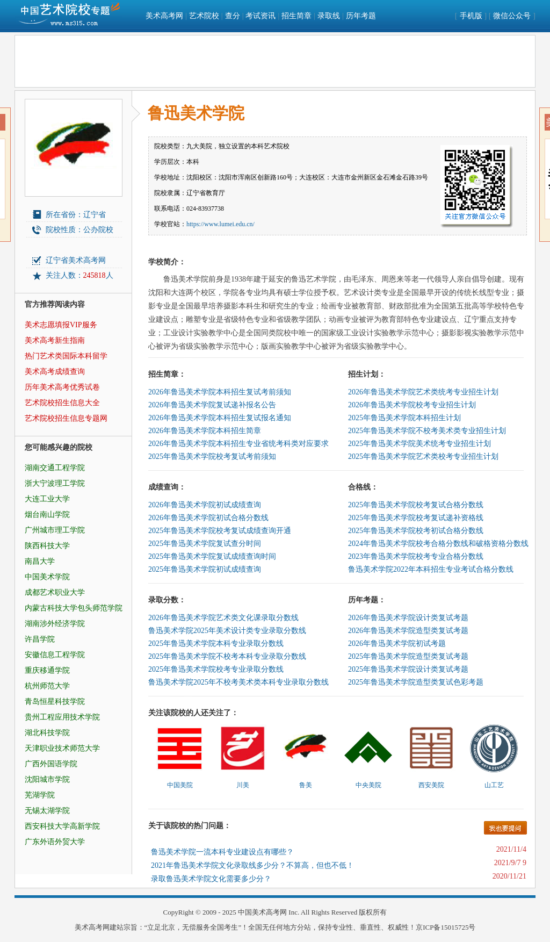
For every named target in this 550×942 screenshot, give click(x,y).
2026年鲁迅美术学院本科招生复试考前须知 (219, 392)
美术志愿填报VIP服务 (61, 325)
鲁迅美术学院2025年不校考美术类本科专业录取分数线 (238, 682)
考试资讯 (260, 16)
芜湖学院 (40, 795)
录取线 (328, 16)
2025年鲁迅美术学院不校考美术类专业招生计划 (427, 431)
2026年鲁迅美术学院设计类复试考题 (408, 618)
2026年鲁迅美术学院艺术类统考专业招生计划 (423, 392)
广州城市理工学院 (55, 530)
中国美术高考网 (262, 912)
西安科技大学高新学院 (62, 826)
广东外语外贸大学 (55, 842)
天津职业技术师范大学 (62, 748)
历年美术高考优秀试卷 (62, 387)
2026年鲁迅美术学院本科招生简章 (204, 431)
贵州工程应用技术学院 (62, 717)
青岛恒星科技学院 (55, 701)
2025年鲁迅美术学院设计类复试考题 (408, 669)
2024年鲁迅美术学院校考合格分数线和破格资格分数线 (438, 544)
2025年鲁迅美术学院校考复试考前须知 (212, 456)
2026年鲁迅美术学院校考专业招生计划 (412, 405)
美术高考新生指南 (55, 340)
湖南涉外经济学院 (55, 624)
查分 (232, 16)
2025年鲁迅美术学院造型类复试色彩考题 (415, 682)
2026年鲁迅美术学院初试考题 (397, 643)
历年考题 (361, 16)
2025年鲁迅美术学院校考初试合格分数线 (415, 531)
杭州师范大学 (47, 686)
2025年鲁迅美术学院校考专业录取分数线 (216, 669)
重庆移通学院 (47, 670)
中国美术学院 (47, 577)
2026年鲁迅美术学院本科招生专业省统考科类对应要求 (238, 444)
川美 (242, 785)
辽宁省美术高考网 (76, 260)
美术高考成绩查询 (55, 372)
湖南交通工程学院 (55, 468)
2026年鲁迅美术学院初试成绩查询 (204, 505)
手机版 (471, 16)
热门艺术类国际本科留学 (66, 356)
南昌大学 (40, 561)
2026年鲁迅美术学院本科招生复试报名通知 (219, 418)
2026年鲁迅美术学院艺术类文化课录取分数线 (223, 618)
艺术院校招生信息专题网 (66, 418)
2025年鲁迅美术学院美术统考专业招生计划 (419, 444)
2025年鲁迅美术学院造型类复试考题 (408, 656)
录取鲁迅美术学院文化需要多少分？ (211, 879)
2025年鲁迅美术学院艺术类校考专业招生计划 (423, 456)
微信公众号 (512, 16)
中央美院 (368, 785)
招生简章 (296, 16)
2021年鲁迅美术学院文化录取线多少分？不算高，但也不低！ (252, 865)
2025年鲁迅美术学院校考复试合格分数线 (415, 505)
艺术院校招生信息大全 (62, 403)
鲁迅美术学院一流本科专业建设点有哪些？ (222, 852)
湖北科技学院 (47, 733)
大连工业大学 (47, 499)
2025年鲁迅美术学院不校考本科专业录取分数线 (227, 656)
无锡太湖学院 (47, 811)
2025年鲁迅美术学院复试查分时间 (204, 544)
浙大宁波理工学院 (55, 483)
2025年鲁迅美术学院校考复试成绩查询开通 (219, 531)
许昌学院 (40, 639)
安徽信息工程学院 (55, 655)
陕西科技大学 (47, 546)
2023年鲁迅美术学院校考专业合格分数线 (415, 556)
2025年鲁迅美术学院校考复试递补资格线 (415, 518)
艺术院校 (204, 16)
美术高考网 (164, 16)
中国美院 (180, 785)
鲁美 (305, 785)
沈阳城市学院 (47, 779)
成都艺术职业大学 (55, 592)
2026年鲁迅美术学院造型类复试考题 (408, 631)
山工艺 (494, 785)
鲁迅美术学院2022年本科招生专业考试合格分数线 (430, 569)
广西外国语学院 (51, 764)
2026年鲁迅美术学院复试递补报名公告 (212, 405)
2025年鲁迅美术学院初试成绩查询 (204, 569)
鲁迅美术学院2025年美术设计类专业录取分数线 (227, 631)
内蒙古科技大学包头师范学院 (73, 608)
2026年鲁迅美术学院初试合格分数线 (208, 518)
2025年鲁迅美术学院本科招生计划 (404, 418)
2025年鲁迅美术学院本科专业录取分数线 (216, 643)
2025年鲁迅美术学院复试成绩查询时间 (212, 556)
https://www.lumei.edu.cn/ (220, 224)
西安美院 (431, 785)
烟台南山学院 (47, 514)
